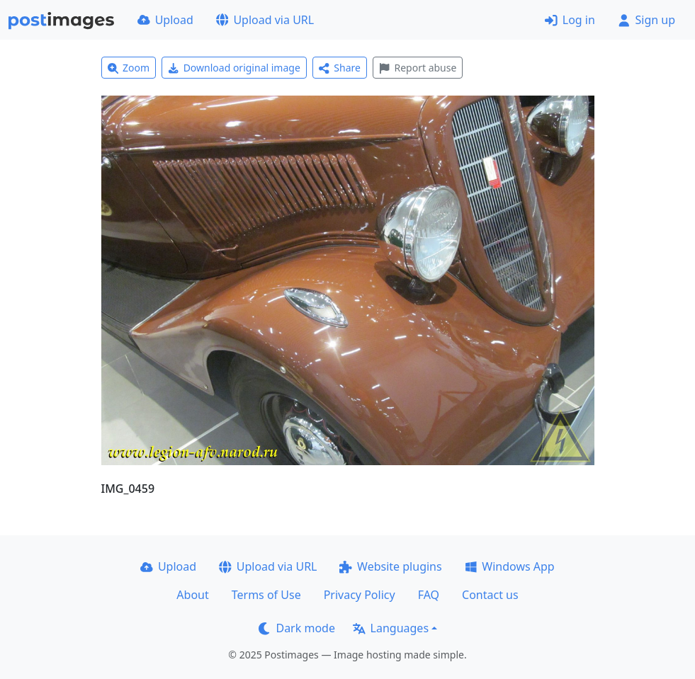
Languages (391, 628)
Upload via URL (265, 20)
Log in (570, 20)
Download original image (234, 67)
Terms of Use (266, 595)
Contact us (490, 595)
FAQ (428, 595)
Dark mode (297, 628)
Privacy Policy (359, 595)
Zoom (129, 67)
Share (340, 67)
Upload (165, 20)
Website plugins (390, 566)
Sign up (646, 20)
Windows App (510, 566)
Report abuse (417, 67)
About (192, 595)
